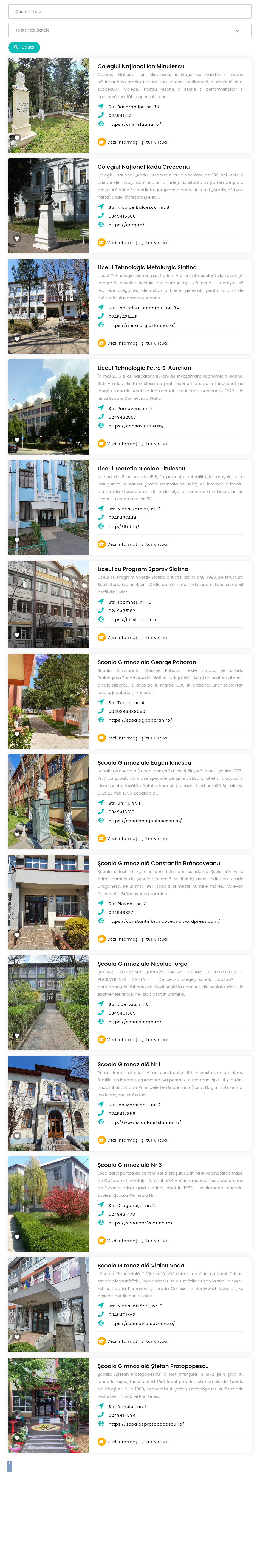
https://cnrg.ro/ (127, 225)
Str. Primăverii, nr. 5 (131, 408)
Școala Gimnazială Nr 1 (129, 1064)
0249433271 (122, 912)
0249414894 (122, 1415)
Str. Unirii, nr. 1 (124, 803)
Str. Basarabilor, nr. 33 (134, 107)
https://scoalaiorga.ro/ (135, 1022)
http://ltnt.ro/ (124, 526)
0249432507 (122, 417)
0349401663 (122, 1315)
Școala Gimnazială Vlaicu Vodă (141, 1265)
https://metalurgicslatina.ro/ (142, 325)
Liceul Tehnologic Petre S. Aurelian (144, 368)
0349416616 (122, 812)
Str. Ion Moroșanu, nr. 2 (135, 1105)
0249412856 (122, 1113)
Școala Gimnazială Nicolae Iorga (143, 964)
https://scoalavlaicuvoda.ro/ (142, 1323)
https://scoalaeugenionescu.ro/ (145, 821)
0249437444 (123, 518)
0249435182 (122, 611)
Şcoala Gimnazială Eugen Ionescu (144, 763)
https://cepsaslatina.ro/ (136, 426)
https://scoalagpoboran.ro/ (141, 720)
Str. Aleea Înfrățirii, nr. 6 (136, 1306)
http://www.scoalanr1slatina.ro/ (145, 1122)
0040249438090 (127, 711)
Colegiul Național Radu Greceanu (144, 167)
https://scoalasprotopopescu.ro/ (147, 1424)
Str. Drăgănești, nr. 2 (132, 1205)
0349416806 (122, 216)
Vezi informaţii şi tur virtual (133, 142)
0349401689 (122, 1013)
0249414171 (121, 115)
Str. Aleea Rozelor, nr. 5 (135, 509)
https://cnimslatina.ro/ (135, 124)
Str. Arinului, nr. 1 (127, 1406)
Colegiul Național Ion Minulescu (141, 66)
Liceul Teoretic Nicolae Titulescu (141, 468)
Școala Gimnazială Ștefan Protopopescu (153, 1366)
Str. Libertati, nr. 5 (129, 1004)
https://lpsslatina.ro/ (133, 619)
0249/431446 (123, 316)
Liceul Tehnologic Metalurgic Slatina (147, 267)
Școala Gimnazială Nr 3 (130, 1165)
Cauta (24, 47)
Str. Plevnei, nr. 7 (127, 904)
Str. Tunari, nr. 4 (127, 702)
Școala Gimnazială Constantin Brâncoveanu (159, 863)
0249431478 (122, 1214)
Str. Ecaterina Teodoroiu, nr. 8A (144, 308)
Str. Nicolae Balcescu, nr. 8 (139, 207)
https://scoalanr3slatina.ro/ (141, 1223)
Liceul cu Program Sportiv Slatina (143, 569)
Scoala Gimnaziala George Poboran (147, 662)
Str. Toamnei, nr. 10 (130, 602)
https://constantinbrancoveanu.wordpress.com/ (164, 921)
